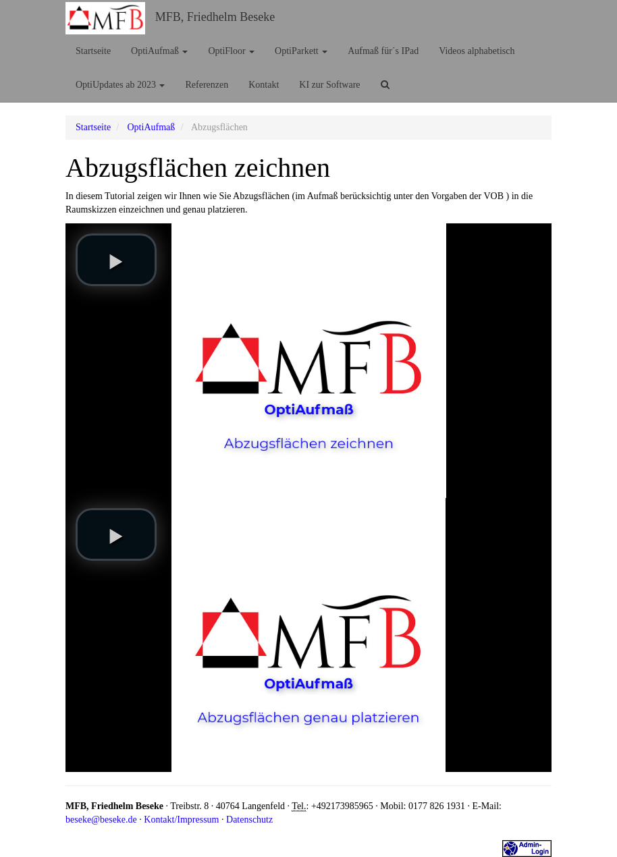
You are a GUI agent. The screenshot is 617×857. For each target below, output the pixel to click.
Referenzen (206, 85)
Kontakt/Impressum (181, 819)
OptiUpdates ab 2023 (120, 85)
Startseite (93, 51)
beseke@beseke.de (101, 819)
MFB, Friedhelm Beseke (215, 17)
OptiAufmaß (159, 51)
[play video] (116, 259)
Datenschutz (249, 819)
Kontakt (263, 85)
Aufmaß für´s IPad (383, 51)
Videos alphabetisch (476, 51)
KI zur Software (329, 85)
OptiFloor (231, 51)
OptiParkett (301, 51)
